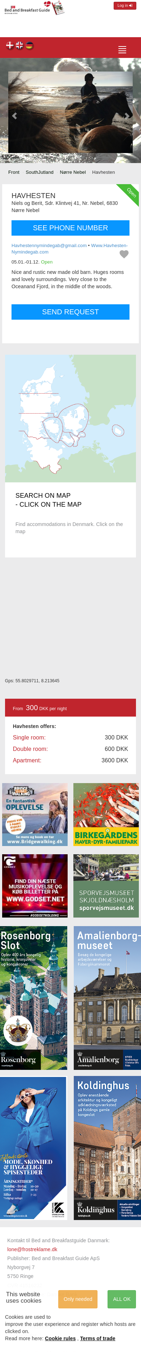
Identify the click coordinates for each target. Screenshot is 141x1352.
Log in (125, 6)
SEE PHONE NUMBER (70, 228)
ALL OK (122, 1299)
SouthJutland (40, 172)
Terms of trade (97, 1338)
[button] (14, 112)
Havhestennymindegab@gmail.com (49, 245)
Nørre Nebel (73, 172)
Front (13, 172)
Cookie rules (60, 1338)
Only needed (78, 1299)
